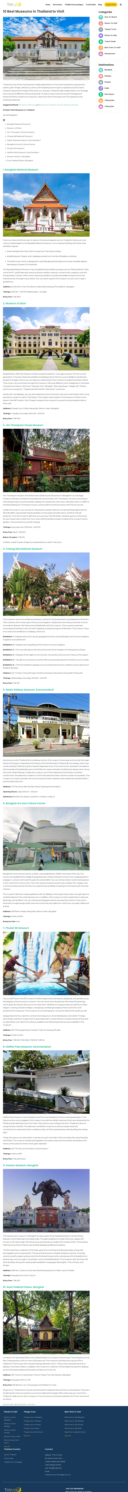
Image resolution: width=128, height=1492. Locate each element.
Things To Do (110, 29)
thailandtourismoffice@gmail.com (58, 1475)
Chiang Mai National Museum (20, 136)
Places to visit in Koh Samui (11, 1441)
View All (7, 1446)
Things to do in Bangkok (33, 1417)
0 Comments (31, 1404)
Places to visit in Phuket (10, 1431)
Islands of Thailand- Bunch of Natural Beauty (59, 105)
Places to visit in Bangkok (10, 1418)
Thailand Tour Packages (13, 1462)
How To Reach (111, 17)
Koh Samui (109, 94)
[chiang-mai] (46, 48)
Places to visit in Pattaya (10, 1425)
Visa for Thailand (10, 1455)
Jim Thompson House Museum (21, 132)
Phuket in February (27, 105)
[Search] (121, 4)
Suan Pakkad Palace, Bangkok (20, 161)
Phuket (108, 82)
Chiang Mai (109, 100)
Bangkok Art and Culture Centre (21, 144)
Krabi (107, 88)
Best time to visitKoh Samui (75, 1432)
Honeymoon (110, 54)
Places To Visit (111, 23)
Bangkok (108, 70)
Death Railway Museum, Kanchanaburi (24, 140)
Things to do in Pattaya (32, 1421)
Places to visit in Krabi (12, 1436)
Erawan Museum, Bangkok (18, 157)
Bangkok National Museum (19, 124)
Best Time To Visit (112, 47)
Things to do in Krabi (31, 1428)
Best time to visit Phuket (74, 1425)
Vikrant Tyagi (9, 1404)
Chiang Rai (109, 106)
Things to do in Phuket (32, 1425)
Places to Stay (111, 35)
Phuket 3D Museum (15, 148)
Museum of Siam (14, 128)
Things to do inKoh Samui (33, 1432)
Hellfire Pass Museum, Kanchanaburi (23, 152)
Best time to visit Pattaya (74, 1421)
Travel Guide (110, 41)
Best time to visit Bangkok (74, 1417)
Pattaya (108, 76)
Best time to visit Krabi (73, 1428)
